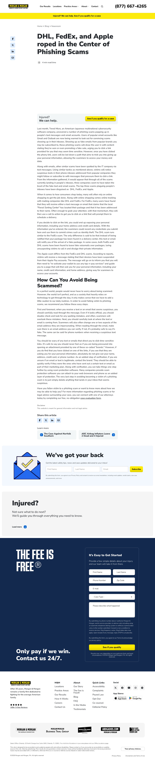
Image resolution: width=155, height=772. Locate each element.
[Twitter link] (115, 700)
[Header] (18, 6)
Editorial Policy (100, 720)
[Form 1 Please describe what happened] (112, 622)
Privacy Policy (75, 488)
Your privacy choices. (133, 762)
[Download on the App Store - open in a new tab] (120, 711)
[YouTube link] (129, 700)
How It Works (61, 711)
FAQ (76, 714)
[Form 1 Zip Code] (124, 593)
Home (39, 26)
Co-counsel (98, 716)
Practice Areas (71, 6)
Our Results (45, 6)
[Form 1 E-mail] (112, 601)
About (85, 6)
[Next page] (98, 447)
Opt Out (97, 711)
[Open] (102, 6)
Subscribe (136, 482)
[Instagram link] (135, 700)
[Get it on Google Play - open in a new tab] (135, 711)
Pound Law (98, 707)
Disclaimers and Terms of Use (135, 769)
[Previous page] (56, 447)
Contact (94, 6)
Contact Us (60, 720)
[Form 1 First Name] (100, 585)
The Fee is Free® (79, 704)
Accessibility (99, 699)
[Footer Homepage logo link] (28, 696)
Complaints (98, 703)
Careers (58, 716)
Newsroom (56, 26)
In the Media (80, 718)
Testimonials (80, 722)
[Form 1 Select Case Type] (112, 610)
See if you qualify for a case (100, 131)
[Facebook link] (122, 700)
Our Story (78, 699)
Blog (47, 26)
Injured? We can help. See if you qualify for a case (77, 16)
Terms (119, 651)
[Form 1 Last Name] (124, 585)
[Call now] (131, 6)
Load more (17, 539)
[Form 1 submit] (112, 660)
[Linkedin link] (142, 700)
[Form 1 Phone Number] (100, 593)
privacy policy (96, 653)
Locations (57, 6)
